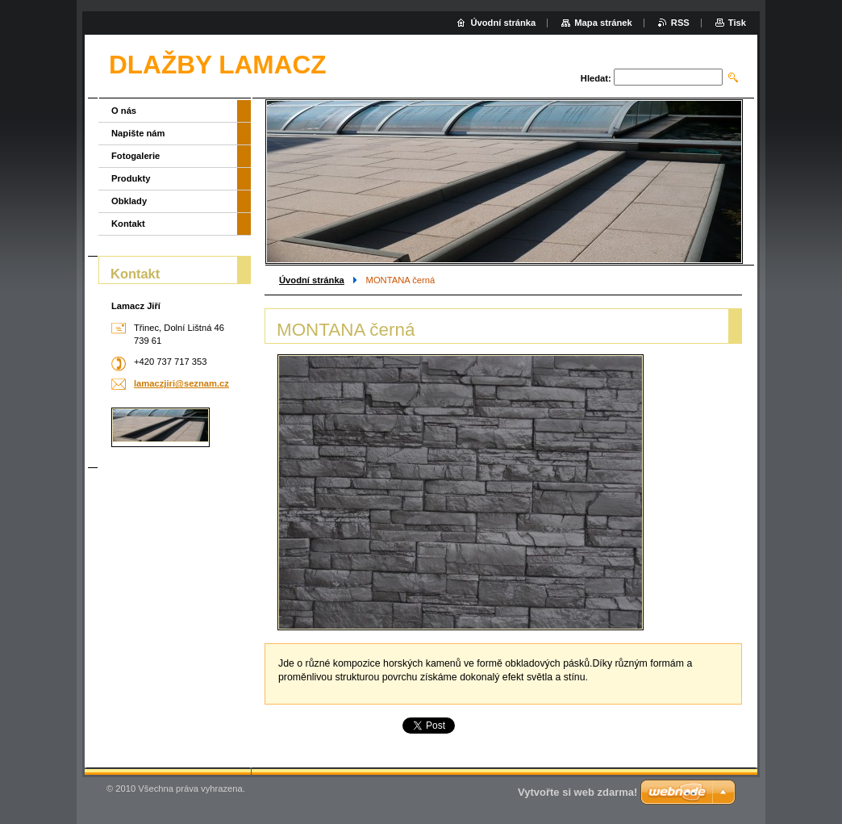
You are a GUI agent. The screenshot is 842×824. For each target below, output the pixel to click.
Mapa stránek (603, 22)
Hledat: (596, 78)
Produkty (131, 178)
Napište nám (138, 133)
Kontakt (128, 223)
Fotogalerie (135, 156)
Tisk (737, 22)
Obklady (129, 201)
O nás (123, 110)
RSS (680, 22)
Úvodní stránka (311, 280)
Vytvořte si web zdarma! (577, 792)
